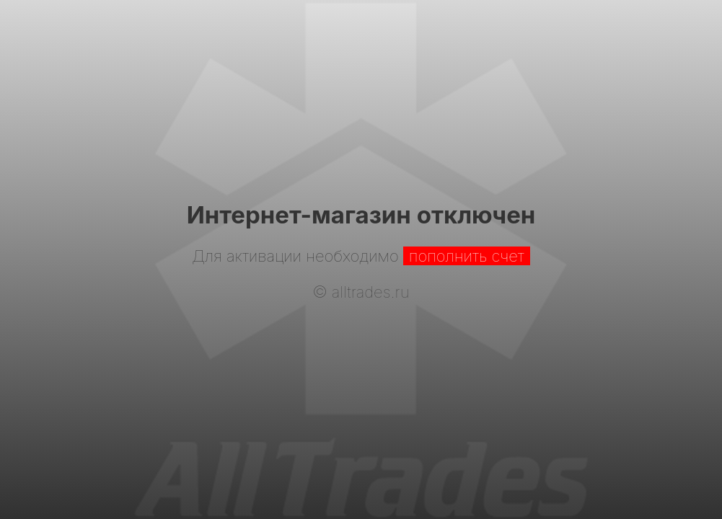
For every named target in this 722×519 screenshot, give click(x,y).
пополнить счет (466, 256)
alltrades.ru (371, 292)
